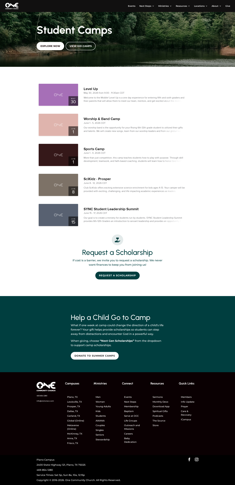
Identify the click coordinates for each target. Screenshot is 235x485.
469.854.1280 (42, 396)
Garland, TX (73, 415)
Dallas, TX (72, 411)
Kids (98, 411)
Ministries (163, 6)
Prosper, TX (73, 406)
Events (131, 6)
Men (98, 397)
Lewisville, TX (74, 401)
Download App (161, 406)
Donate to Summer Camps (94, 355)
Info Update (187, 401)
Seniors (100, 434)
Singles (100, 430)
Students (101, 415)
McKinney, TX (74, 433)
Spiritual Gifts (160, 411)
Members (186, 397)
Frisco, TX (72, 443)
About (215, 6)
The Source (159, 420)
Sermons (158, 397)
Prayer (184, 406)
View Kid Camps (81, 46)
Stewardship (103, 439)
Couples (100, 425)
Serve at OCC (131, 415)
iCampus (186, 419)
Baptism (129, 411)
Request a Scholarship (117, 275)
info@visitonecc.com (45, 401)
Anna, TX (72, 438)
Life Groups (130, 420)
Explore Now (50, 46)
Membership (131, 406)
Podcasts (158, 415)
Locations (199, 6)
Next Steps (145, 6)
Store (156, 425)
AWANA (100, 420)
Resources (181, 6)
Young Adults (103, 406)
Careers (128, 433)
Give (227, 6)
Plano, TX (72, 397)
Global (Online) (75, 420)
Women (100, 401)
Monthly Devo (160, 401)
